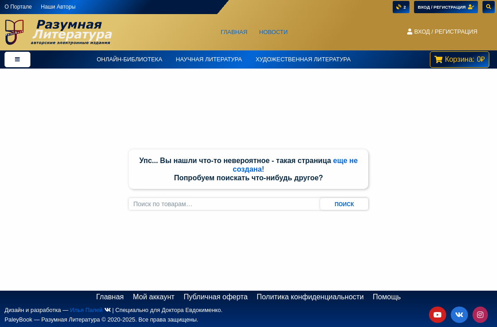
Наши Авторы (58, 7)
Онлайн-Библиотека (129, 59)
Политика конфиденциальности (310, 297)
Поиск (344, 204)
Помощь (387, 297)
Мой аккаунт (154, 297)
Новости (273, 32)
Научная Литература (209, 59)
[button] (442, 32)
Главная (234, 32)
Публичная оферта (216, 297)
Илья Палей (86, 310)
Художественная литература (303, 59)
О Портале (18, 7)
